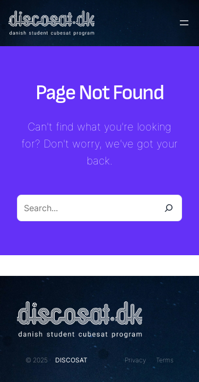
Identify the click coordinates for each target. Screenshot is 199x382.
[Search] (168, 208)
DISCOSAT (71, 360)
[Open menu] (184, 22)
